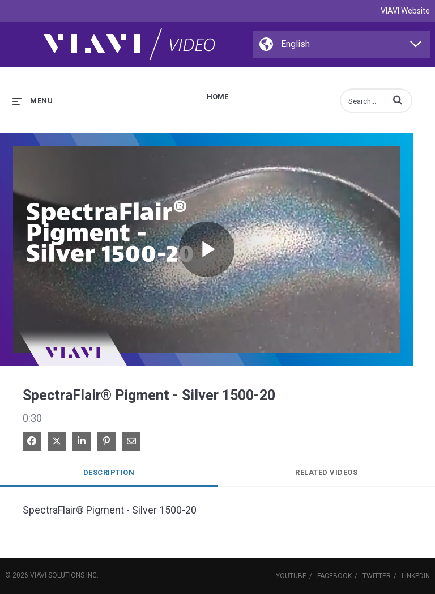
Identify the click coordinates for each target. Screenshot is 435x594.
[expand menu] (32, 100)
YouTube (291, 576)
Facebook (334, 576)
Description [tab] (109, 472)
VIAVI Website (405, 10)
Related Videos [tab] (326, 472)
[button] (397, 100)
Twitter (376, 576)
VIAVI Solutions (57, 575)
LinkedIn (416, 576)
